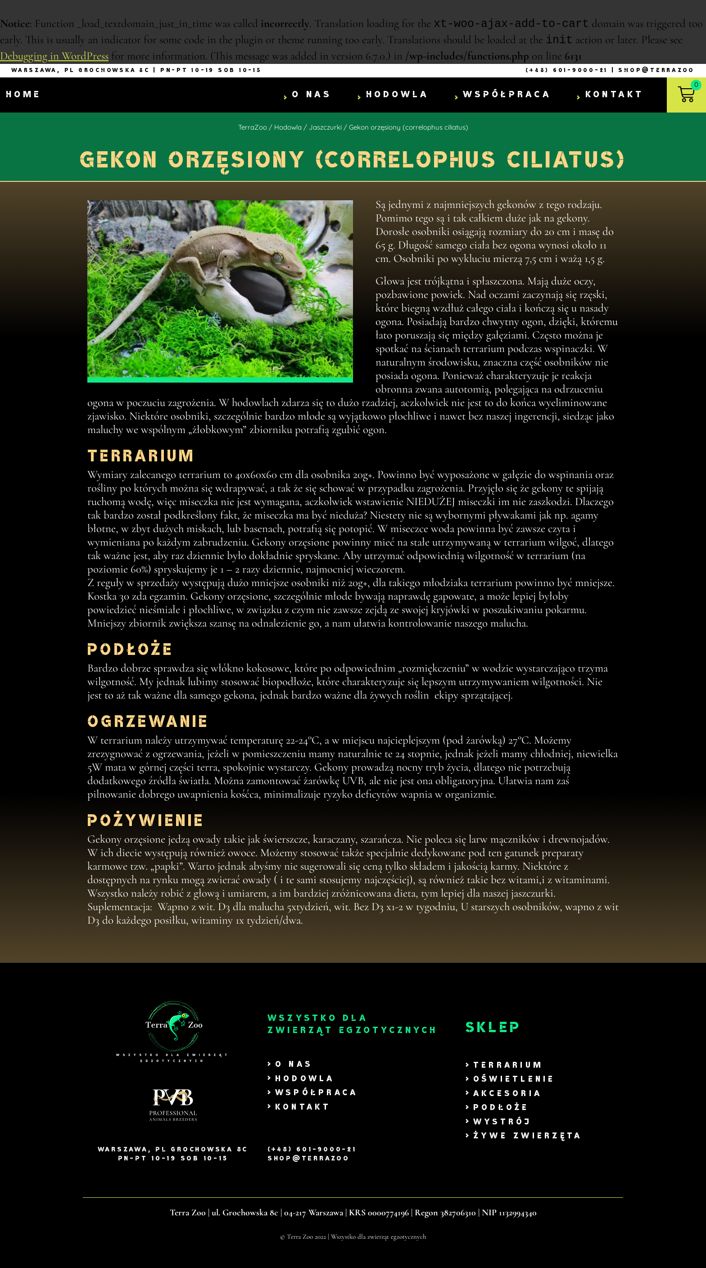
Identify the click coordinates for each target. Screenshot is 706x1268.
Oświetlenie (514, 1080)
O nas (312, 95)
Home (24, 96)
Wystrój (502, 1122)
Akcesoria (507, 1094)
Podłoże (501, 1108)
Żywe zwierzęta (528, 1136)
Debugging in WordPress (54, 56)
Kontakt (614, 95)
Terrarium (508, 1066)
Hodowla (398, 95)
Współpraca (507, 95)
